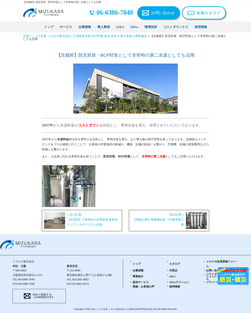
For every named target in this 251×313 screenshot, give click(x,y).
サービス (66, 27)
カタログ (174, 263)
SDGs (134, 27)
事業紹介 (138, 276)
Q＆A (120, 27)
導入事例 (103, 27)
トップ (48, 27)
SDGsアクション (179, 282)
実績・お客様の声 (143, 286)
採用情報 (201, 27)
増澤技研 (150, 27)
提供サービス (141, 282)
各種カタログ (208, 13)
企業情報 (84, 27)
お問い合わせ (163, 13)
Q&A (172, 276)
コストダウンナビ (175, 27)
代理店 (173, 270)
